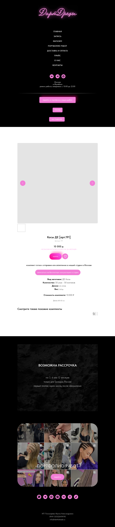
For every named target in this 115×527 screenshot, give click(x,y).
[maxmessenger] (63, 76)
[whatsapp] (39, 497)
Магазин (57, 41)
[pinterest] (70, 497)
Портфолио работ (57, 46)
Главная (57, 31)
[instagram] (57, 497)
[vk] (52, 76)
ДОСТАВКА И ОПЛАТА (57, 51)
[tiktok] (76, 497)
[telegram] (58, 76)
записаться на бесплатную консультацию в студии (57, 272)
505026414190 (60, 516)
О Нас (57, 60)
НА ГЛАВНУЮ (57, 119)
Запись (57, 36)
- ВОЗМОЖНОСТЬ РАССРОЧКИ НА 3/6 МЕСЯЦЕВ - (58, 249)
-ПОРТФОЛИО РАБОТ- (57, 465)
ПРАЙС (57, 55)
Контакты (57, 65)
